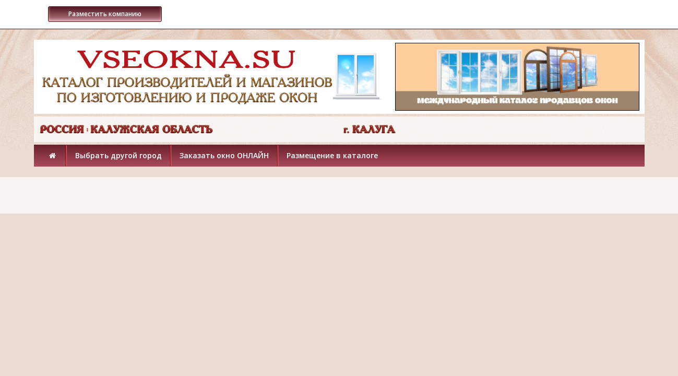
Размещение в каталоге (332, 155)
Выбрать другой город (118, 155)
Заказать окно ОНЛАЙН (224, 155)
